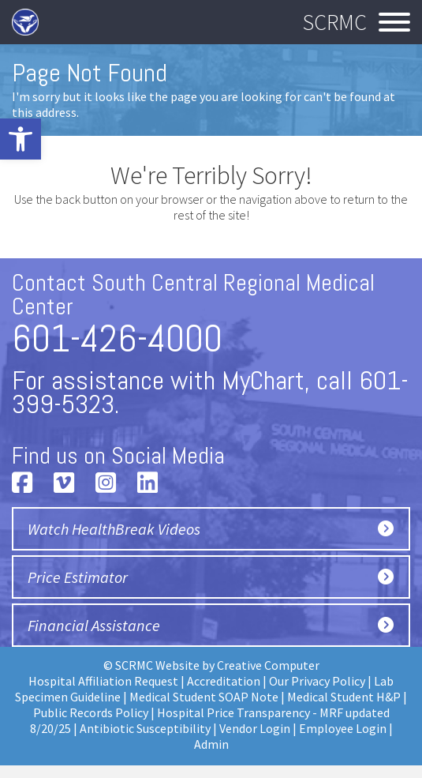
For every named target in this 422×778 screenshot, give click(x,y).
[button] (20, 139)
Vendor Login (254, 728)
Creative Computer (268, 665)
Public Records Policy (90, 712)
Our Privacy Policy (317, 681)
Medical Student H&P (344, 697)
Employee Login (343, 728)
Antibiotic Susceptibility (145, 728)
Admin (211, 744)
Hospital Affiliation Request (103, 681)
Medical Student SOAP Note (203, 697)
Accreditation (223, 681)
